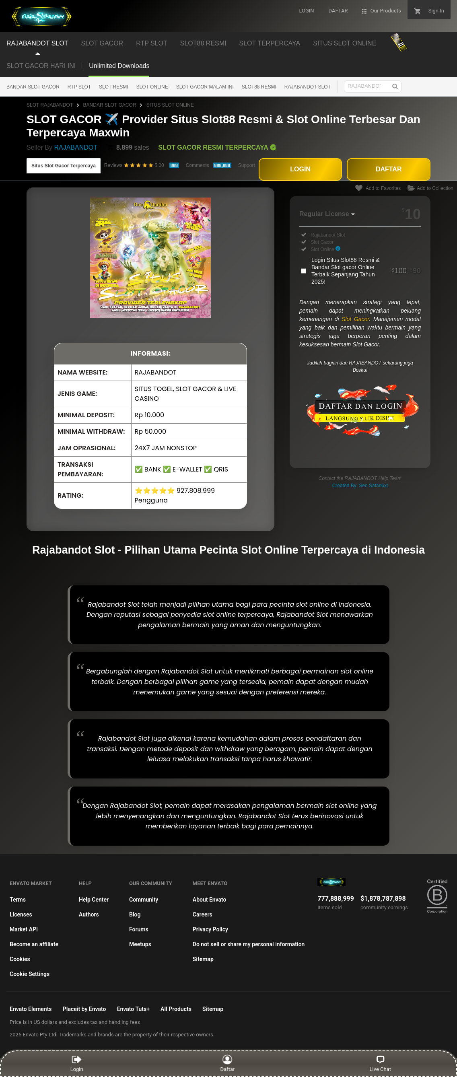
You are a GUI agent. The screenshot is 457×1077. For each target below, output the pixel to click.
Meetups (140, 944)
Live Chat (380, 1063)
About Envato (209, 899)
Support (246, 165)
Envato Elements (31, 1009)
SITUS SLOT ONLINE (170, 105)
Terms (18, 899)
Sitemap (203, 959)
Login (76, 1063)
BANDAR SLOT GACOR (33, 87)
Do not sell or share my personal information (249, 944)
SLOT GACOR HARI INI (41, 65)
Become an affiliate (34, 944)
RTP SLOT (79, 87)
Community (143, 899)
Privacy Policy (210, 929)
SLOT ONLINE (152, 87)
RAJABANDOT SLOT (307, 87)
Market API (24, 929)
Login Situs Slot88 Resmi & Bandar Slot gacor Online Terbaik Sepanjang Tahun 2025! (366, 270)
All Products (176, 1009)
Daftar (227, 1063)
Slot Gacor (355, 319)
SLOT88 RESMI (259, 87)
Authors (89, 914)
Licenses (21, 914)
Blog (134, 914)
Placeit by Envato (84, 1009)
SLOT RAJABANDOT (50, 105)
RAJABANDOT (75, 147)
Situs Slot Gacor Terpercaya (63, 166)
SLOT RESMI (113, 87)
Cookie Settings (29, 974)
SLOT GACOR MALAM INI (205, 87)
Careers (202, 914)
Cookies (20, 959)
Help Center (94, 899)
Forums (138, 929)
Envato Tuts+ (133, 1009)
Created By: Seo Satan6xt (360, 485)
